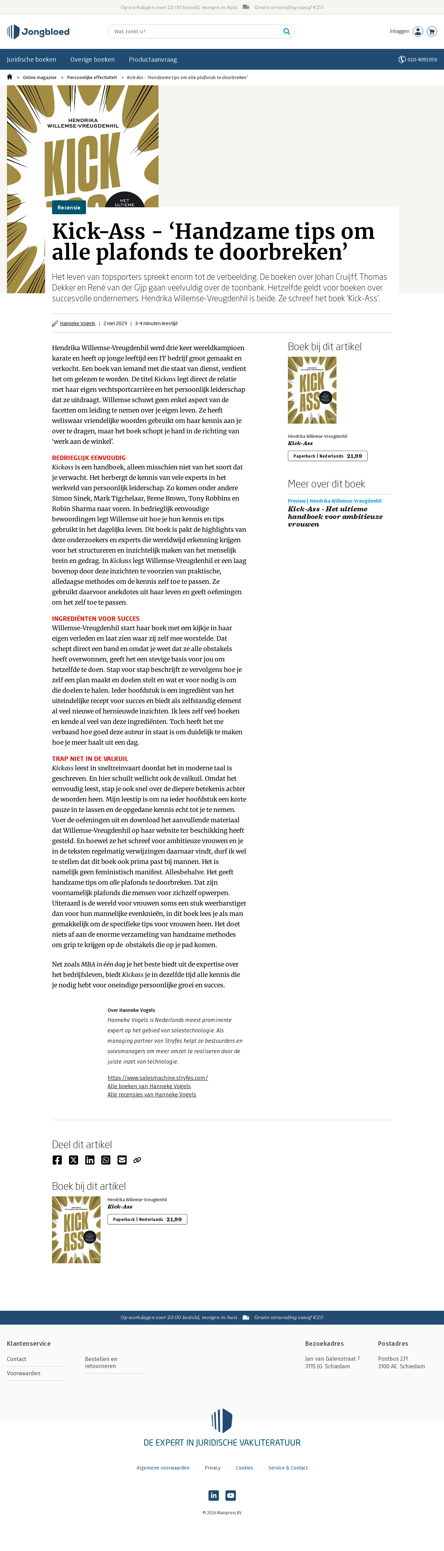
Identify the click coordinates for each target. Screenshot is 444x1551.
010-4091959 (422, 59)
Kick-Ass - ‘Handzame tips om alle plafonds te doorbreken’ (187, 77)
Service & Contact (288, 1468)
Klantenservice (29, 1344)
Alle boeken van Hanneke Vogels (149, 1086)
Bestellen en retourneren (101, 1362)
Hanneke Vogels (77, 323)
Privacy (213, 1468)
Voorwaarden (24, 1373)
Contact (16, 1359)
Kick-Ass (300, 443)
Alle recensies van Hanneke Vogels (152, 1094)
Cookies (244, 1468)
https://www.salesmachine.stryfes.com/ (158, 1078)
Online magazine (40, 77)
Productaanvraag (153, 59)
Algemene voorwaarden (163, 1468)
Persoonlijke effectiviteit (92, 77)
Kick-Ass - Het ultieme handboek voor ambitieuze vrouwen (335, 516)
